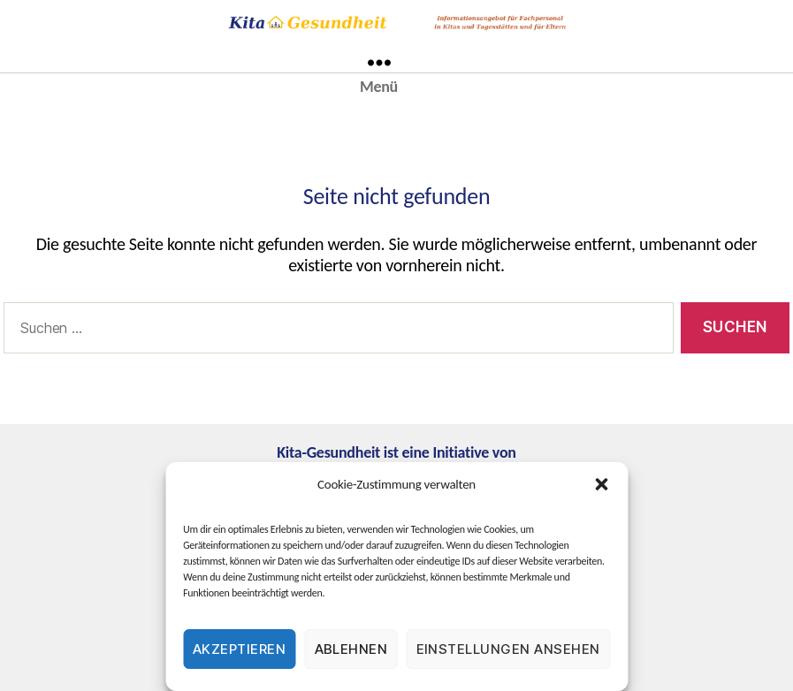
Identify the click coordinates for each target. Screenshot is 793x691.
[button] (601, 484)
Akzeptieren (239, 649)
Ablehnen (351, 649)
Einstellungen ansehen (508, 649)
